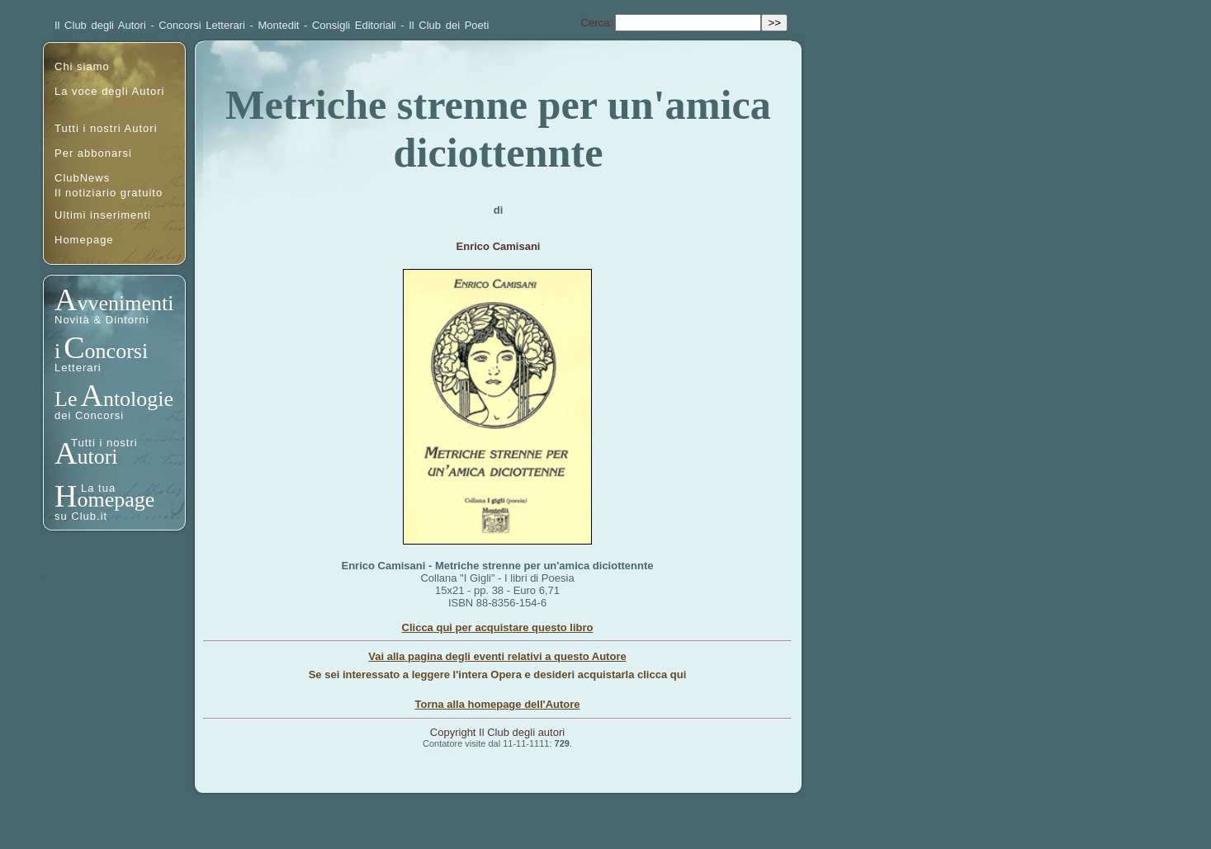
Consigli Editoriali (354, 25)
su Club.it (80, 516)
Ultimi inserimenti (102, 215)
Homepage (84, 239)
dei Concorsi (89, 415)
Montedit (279, 25)
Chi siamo (82, 66)
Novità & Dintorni (101, 320)
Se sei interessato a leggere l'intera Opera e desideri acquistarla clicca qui (498, 674)
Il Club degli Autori (100, 25)
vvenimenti (125, 303)
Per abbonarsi (93, 153)
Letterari (78, 367)
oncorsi (117, 351)
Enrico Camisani (498, 246)
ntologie (138, 399)
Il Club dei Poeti (449, 25)
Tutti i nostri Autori (106, 128)
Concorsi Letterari (201, 25)
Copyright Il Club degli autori (497, 732)
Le (65, 399)
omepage (115, 500)
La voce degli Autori (109, 91)
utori (97, 457)
